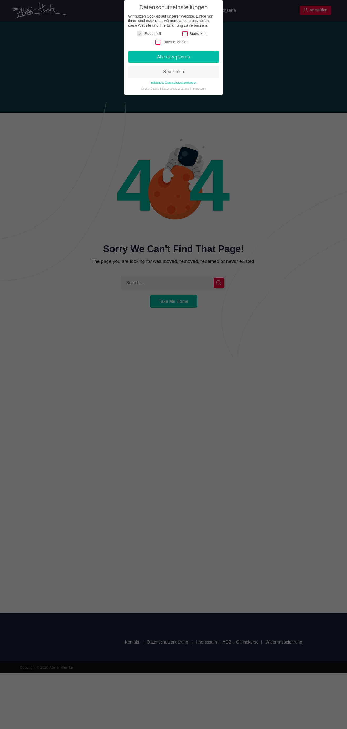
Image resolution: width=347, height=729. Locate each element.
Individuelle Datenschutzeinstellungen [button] (174, 81)
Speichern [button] (173, 70)
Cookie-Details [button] (150, 87)
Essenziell (149, 32)
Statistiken (194, 32)
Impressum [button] (199, 87)
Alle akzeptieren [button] (173, 55)
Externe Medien (171, 40)
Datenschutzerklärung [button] (176, 87)
